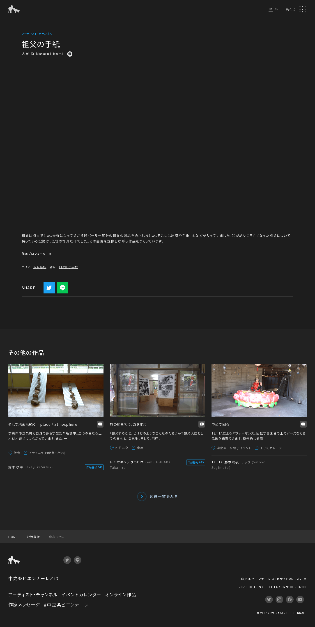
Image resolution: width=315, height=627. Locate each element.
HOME (13, 537)
